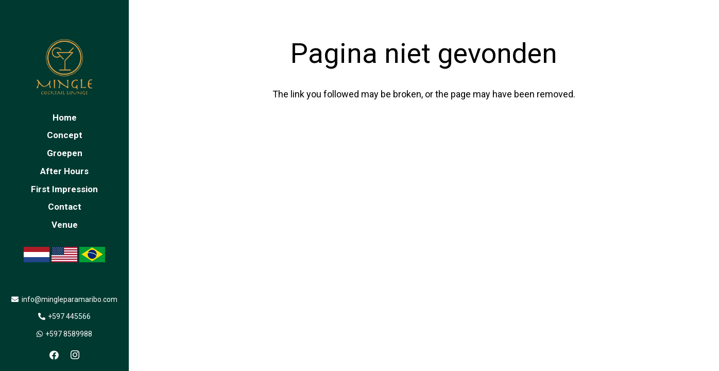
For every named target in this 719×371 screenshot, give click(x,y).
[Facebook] (54, 355)
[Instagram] (74, 355)
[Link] (64, 67)
